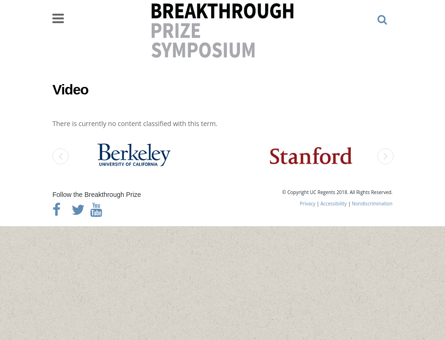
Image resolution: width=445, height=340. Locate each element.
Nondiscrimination (372, 203)
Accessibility (333, 203)
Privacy (308, 203)
